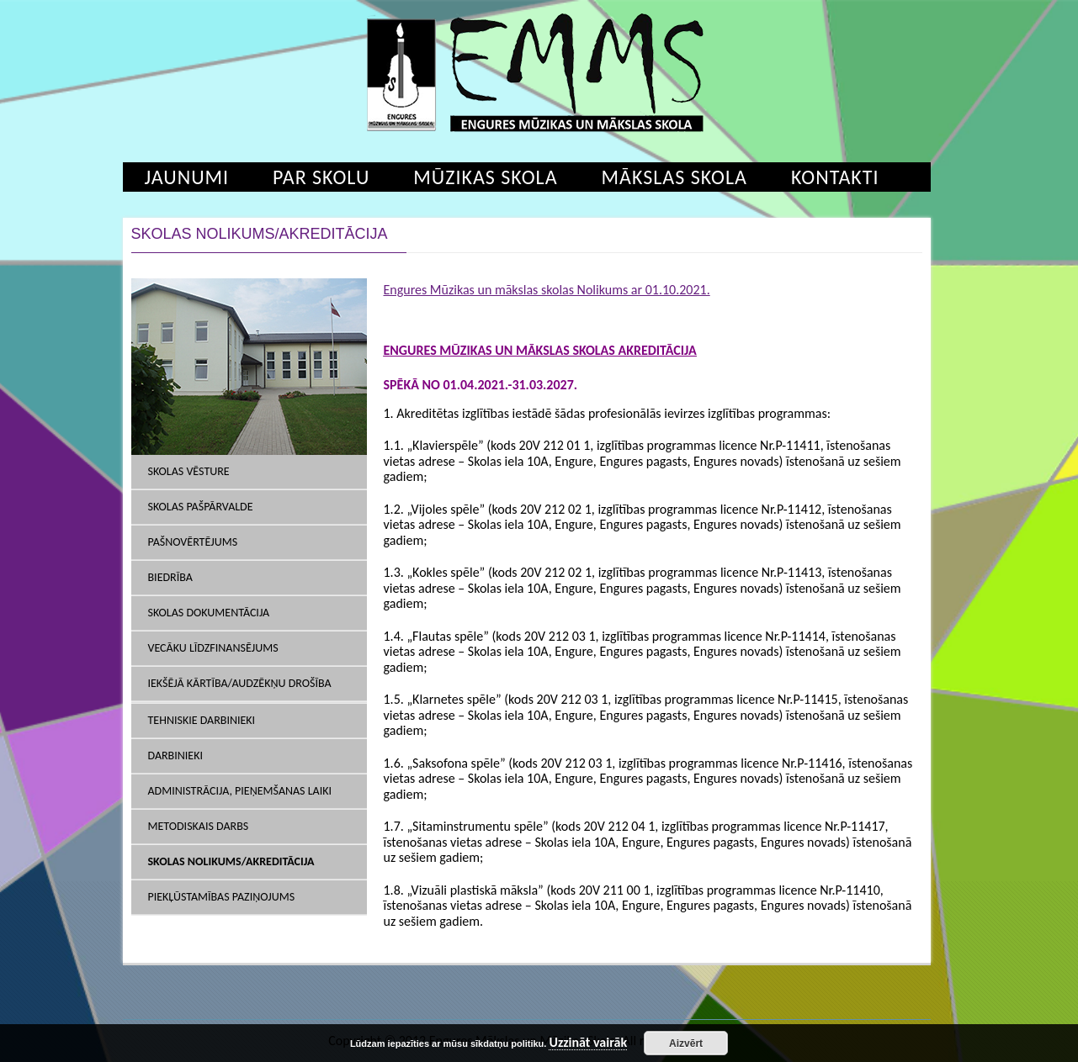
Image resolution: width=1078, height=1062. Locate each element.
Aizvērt (686, 1043)
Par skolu (321, 177)
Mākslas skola (674, 177)
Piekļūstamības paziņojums (221, 897)
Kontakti (835, 177)
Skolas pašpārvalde (200, 506)
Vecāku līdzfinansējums (213, 648)
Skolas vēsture (189, 471)
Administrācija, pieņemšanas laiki (240, 791)
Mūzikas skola (485, 177)
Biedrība (170, 577)
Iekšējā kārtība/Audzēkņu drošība (240, 683)
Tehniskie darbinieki (202, 720)
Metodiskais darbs (198, 826)
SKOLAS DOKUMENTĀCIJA (209, 612)
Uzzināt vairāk (588, 1043)
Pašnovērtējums (193, 542)
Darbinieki (175, 755)
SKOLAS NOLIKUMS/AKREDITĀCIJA (231, 861)
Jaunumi (187, 177)
